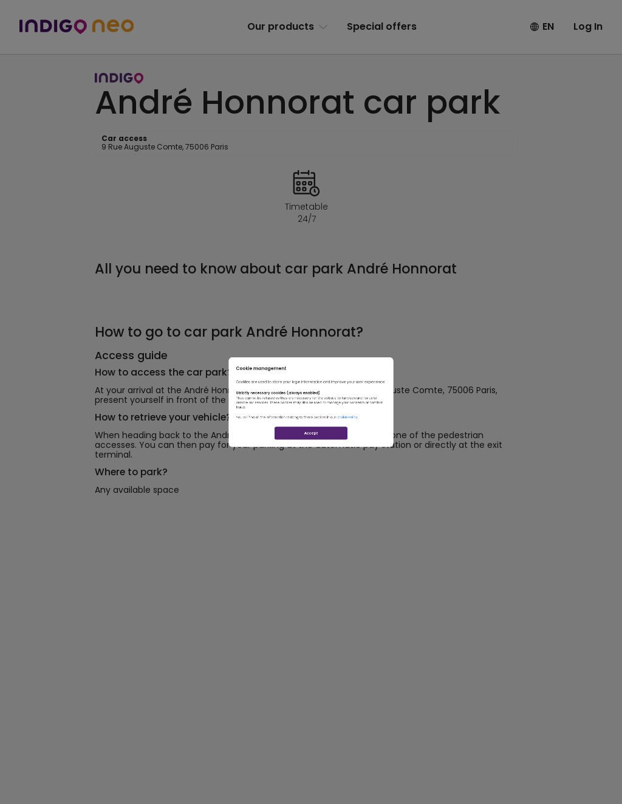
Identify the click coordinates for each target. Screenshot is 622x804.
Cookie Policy (407, 442)
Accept (311, 485)
